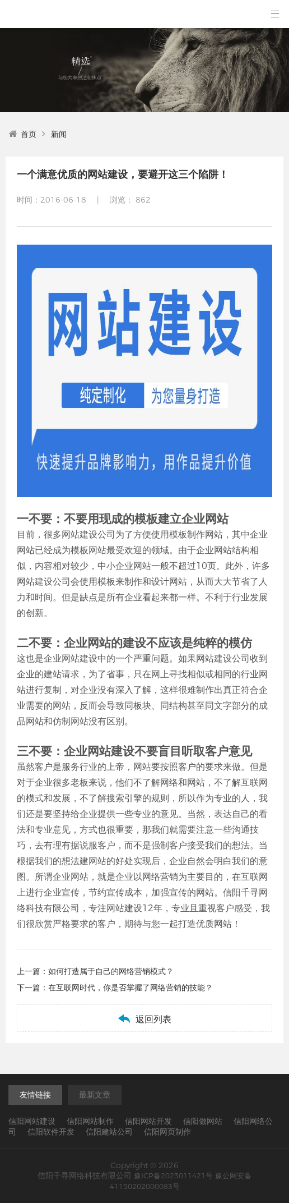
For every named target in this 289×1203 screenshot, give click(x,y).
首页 (22, 134)
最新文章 (94, 1095)
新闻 (59, 134)
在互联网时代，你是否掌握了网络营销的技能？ (130, 987)
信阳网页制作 (167, 1132)
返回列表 (144, 1019)
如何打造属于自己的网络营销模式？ (111, 971)
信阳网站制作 (90, 1121)
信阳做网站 (202, 1121)
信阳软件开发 (50, 1132)
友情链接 (35, 1095)
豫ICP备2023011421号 (173, 1175)
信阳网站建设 (31, 1121)
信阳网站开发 (148, 1121)
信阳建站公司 (109, 1132)
